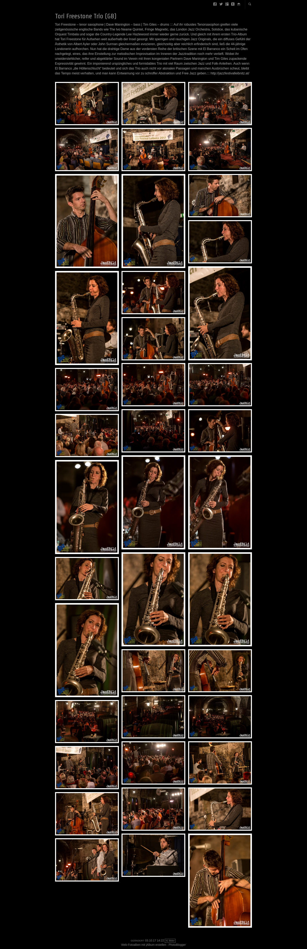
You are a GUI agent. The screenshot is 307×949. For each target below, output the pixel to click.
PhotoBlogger (177, 944)
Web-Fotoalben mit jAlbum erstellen (143, 944)
